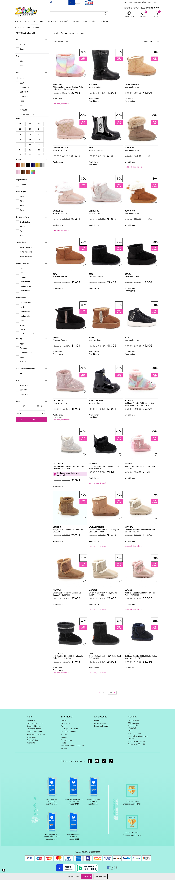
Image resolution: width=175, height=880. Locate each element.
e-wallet (63, 743)
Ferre (91, 148)
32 (30, 145)
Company (64, 720)
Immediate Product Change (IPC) (73, 746)
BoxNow (64, 748)
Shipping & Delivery (34, 726)
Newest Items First (62, 42)
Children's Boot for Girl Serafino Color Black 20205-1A (104, 467)
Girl (34, 21)
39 (39, 155)
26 (30, 134)
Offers (76, 21)
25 (20, 134)
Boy (27, 21)
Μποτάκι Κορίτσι (132, 87)
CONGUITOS (130, 148)
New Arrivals (89, 21)
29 (30, 139)
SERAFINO (57, 84)
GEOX (127, 337)
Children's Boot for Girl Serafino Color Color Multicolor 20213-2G (68, 88)
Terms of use (65, 723)
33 (39, 145)
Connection (98, 720)
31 (20, 145)
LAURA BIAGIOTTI (132, 84)
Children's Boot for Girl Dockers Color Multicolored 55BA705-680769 (140, 404)
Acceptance (86, 876)
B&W (55, 274)
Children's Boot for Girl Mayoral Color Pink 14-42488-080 (140, 594)
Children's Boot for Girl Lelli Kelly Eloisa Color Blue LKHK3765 (141, 657)
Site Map (64, 734)
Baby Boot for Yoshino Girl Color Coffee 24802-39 (69, 531)
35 (30, 150)
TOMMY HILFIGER (96, 400)
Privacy (63, 726)
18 (20, 124)
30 (39, 139)
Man (42, 21)
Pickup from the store (35, 723)
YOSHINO (128, 464)
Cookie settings (100, 876)
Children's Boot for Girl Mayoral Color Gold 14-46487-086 (104, 594)
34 (20, 150)
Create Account (100, 723)
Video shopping (66, 740)
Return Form (31, 737)
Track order (127, 2)
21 (39, 124)
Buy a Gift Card (32, 740)
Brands (18, 21)
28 (20, 139)
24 (39, 129)
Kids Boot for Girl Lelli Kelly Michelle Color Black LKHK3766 (68, 657)
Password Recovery (101, 726)
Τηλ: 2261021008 (134, 733)
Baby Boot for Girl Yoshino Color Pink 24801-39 (140, 467)
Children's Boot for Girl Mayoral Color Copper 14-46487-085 (68, 594)
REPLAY (128, 274)
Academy (103, 21)
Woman (52, 21)
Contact (64, 737)
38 (30, 155)
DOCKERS (129, 400)
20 (30, 124)
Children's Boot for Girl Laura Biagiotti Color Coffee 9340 (104, 531)
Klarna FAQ (31, 743)
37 (20, 155)
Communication (140, 2)
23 (30, 129)
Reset (27, 419)
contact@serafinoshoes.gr (138, 736)
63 (151, 42)
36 (39, 150)
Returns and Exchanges (36, 734)
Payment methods (34, 729)
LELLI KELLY (58, 400)
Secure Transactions (34, 732)
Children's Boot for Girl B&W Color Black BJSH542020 (105, 657)
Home (17, 28)
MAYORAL (93, 84)
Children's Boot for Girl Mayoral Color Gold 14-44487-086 (140, 531)
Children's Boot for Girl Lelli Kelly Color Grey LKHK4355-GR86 (68, 467)
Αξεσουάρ (64, 21)
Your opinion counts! (68, 732)
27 (39, 134)
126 (157, 42)
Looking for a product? (69, 729)
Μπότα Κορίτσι (95, 87)
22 (20, 129)
